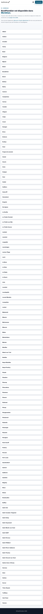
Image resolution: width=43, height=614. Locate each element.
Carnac (4, 101)
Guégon (4, 172)
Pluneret (4, 432)
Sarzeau (4, 568)
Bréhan (4, 81)
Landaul (4, 232)
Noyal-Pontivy (6, 367)
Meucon (4, 327)
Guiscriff (4, 192)
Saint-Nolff (5, 532)
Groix (3, 167)
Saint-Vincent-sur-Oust (9, 557)
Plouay (4, 407)
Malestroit (5, 312)
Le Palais (4, 272)
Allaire (4, 31)
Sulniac (4, 578)
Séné (3, 573)
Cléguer (4, 111)
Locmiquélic (5, 292)
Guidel (4, 182)
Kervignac (5, 207)
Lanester (4, 237)
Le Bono (4, 262)
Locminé (4, 287)
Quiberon (5, 472)
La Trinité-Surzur (7, 227)
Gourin (4, 162)
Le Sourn (4, 277)
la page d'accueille (13, 17)
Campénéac (5, 96)
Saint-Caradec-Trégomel (9, 512)
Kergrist (4, 202)
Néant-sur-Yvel (6, 352)
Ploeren (4, 397)
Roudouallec (5, 497)
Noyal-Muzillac (6, 362)
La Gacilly (5, 212)
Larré (3, 257)
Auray (4, 46)
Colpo (4, 117)
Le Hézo (4, 267)
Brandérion (5, 71)
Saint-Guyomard (7, 522)
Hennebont (5, 197)
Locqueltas (5, 302)
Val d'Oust (5, 598)
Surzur (4, 583)
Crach (4, 122)
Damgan (4, 127)
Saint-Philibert (6, 542)
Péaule (4, 372)
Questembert (6, 462)
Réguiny (4, 482)
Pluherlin (4, 422)
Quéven (4, 467)
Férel (3, 147)
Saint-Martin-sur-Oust (8, 527)
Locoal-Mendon (6, 297)
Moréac (4, 342)
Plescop (4, 382)
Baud (3, 51)
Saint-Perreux (6, 537)
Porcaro (4, 452)
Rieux (4, 487)
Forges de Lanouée (7, 152)
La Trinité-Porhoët (7, 217)
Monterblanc (6, 337)
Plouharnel (5, 417)
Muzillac (4, 347)
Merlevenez (5, 322)
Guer (3, 177)
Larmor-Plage (6, 252)
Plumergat (5, 427)
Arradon (4, 41)
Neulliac (4, 357)
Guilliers (4, 187)
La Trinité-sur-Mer (7, 222)
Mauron (4, 317)
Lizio (3, 282)
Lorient (4, 307)
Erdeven (4, 137)
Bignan (4, 61)
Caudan (4, 106)
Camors (4, 91)
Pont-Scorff (5, 442)
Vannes (4, 603)
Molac (4, 332)
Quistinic (4, 477)
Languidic (5, 242)
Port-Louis (5, 457)
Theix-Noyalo (6, 588)
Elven (3, 132)
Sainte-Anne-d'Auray (8, 563)
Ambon (4, 36)
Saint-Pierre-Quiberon (8, 547)
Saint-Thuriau (6, 552)
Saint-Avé (5, 507)
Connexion (39, 2)
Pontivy (4, 447)
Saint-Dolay (5, 517)
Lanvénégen (5, 247)
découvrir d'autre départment (21, 20)
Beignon (4, 56)
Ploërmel (4, 402)
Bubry (4, 86)
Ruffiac (4, 502)
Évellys (4, 142)
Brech (4, 76)
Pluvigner (5, 437)
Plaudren (4, 377)
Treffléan (4, 593)
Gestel (4, 157)
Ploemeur (5, 392)
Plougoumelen (6, 412)
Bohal (4, 66)
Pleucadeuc (5, 387)
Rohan (4, 492)
